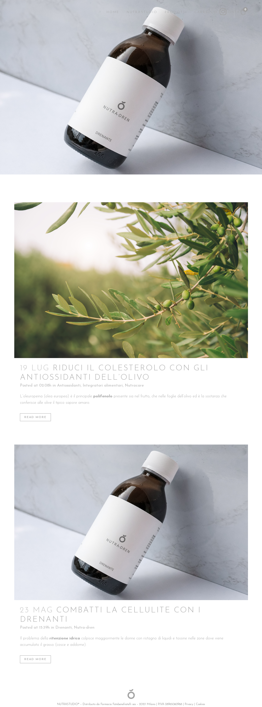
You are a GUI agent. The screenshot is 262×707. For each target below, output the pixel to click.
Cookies (200, 704)
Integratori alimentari (103, 386)
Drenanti (63, 628)
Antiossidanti (69, 386)
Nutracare (134, 386)
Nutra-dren (84, 628)
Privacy (189, 704)
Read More (35, 417)
